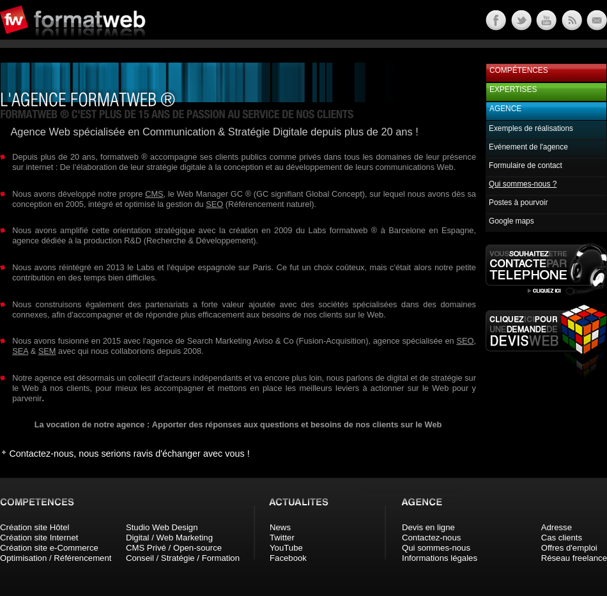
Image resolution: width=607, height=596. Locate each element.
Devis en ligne (428, 527)
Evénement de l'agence (528, 146)
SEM (47, 351)
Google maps (511, 221)
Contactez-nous (431, 537)
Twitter (282, 537)
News (280, 527)
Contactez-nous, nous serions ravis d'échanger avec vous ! (129, 453)
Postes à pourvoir (518, 202)
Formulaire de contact (525, 165)
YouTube (286, 548)
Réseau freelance (574, 558)
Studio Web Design (162, 527)
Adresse (556, 527)
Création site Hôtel (34, 527)
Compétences (518, 70)
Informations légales (439, 558)
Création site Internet (39, 537)
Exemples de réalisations (531, 128)
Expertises (513, 89)
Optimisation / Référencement (55, 558)
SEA (20, 351)
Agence (505, 108)
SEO (214, 204)
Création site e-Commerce (49, 548)
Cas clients (562, 537)
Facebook (288, 558)
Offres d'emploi (569, 548)
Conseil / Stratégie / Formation (183, 558)
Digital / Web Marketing (169, 537)
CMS (154, 194)
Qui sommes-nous (436, 548)
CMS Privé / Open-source (174, 548)
